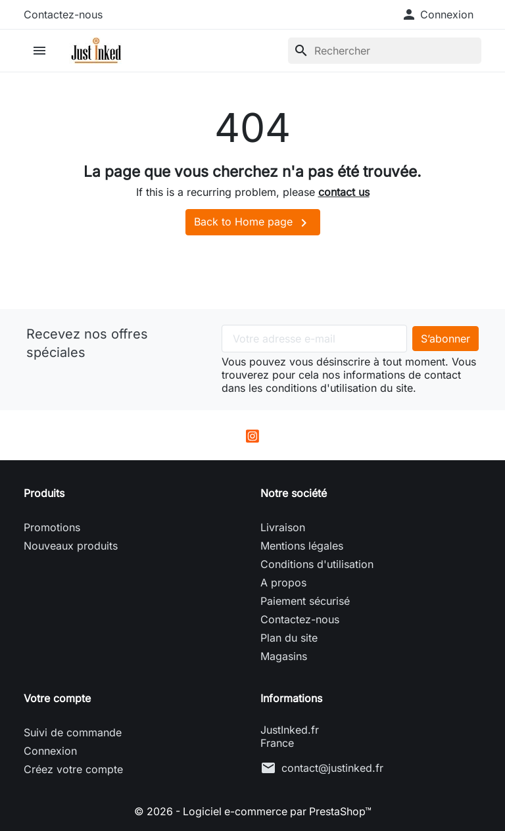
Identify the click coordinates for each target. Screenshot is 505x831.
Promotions (52, 527)
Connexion (50, 750)
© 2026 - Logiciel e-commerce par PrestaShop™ (252, 811)
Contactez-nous (63, 14)
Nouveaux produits (71, 545)
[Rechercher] (384, 50)
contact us (344, 192)
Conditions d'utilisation (316, 564)
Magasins (283, 656)
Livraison (282, 527)
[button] (437, 14)
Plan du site (289, 637)
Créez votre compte (73, 769)
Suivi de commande (73, 732)
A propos (283, 582)
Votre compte (57, 698)
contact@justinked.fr (332, 767)
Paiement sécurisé (305, 600)
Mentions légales (301, 545)
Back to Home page (253, 223)
